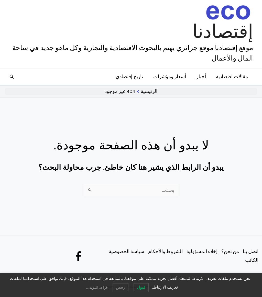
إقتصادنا (222, 31)
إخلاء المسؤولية (201, 251)
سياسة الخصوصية (125, 251)
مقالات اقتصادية (232, 76)
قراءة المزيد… (97, 288)
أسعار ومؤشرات (170, 76)
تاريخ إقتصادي (131, 76)
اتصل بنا (250, 251)
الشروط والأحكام (164, 251)
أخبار (201, 76)
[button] (11, 77)
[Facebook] (78, 256)
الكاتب (251, 260)
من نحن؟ (229, 251)
